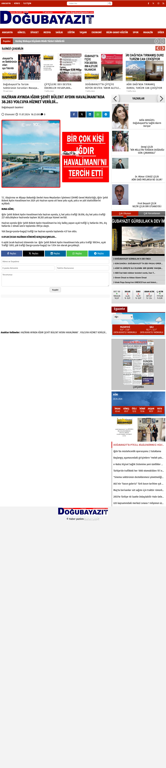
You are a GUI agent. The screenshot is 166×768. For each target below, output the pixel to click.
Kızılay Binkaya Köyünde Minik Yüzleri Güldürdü (39, 41)
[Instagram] (158, 3)
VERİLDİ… (102, 332)
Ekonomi (96, 32)
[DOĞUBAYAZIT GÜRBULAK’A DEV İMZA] (138, 236)
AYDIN (62, 332)
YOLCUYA (84, 332)
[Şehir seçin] (123, 316)
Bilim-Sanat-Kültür (117, 32)
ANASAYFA (7, 32)
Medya (47, 32)
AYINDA (33, 332)
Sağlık (59, 32)
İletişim (27, 3)
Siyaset (34, 32)
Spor (135, 32)
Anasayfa (6, 3)
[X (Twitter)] (153, 3)
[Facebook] (148, 3)
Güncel (22, 32)
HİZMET (93, 332)
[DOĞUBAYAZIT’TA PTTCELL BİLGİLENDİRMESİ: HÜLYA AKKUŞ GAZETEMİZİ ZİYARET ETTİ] (138, 430)
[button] (157, 41)
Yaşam (83, 32)
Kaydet (55, 289)
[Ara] (110, 3)
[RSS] (163, 3)
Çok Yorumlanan (152, 213)
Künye (17, 3)
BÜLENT (54, 332)
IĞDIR (41, 332)
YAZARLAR (138, 98)
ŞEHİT (47, 332)
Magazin (148, 32)
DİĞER (161, 32)
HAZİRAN (25, 332)
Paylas (11, 253)
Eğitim (71, 32)
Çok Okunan (125, 213)
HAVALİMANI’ (72, 332)
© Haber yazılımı (83, 518)
